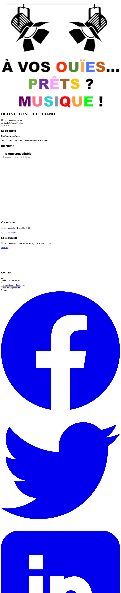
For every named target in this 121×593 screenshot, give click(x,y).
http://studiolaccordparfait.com (13, 285)
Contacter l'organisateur (11, 288)
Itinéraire (4, 248)
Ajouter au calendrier (9, 232)
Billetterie (5, 125)
